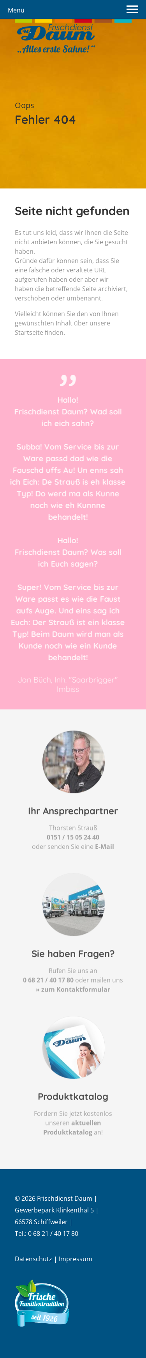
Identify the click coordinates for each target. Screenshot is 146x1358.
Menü (16, 10)
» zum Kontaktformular (73, 1010)
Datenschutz (33, 1259)
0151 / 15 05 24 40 (73, 858)
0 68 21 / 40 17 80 (48, 1001)
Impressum (75, 1259)
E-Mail (104, 868)
